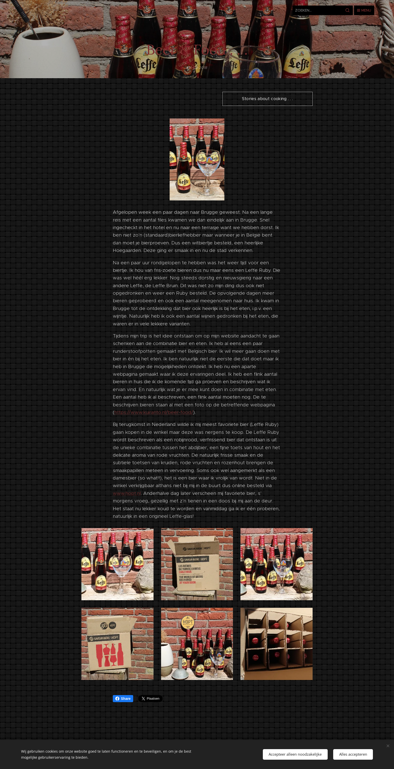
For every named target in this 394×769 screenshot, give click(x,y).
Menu (364, 10)
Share (123, 699)
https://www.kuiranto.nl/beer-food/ (153, 412)
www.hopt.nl (127, 493)
